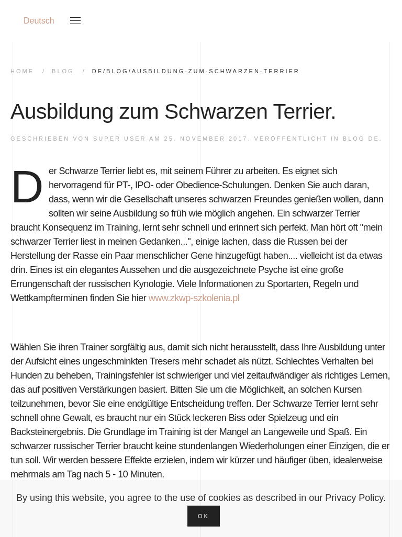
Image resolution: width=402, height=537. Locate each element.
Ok (203, 516)
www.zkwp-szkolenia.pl (194, 298)
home (22, 71)
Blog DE (361, 138)
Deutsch (39, 20)
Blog (63, 71)
